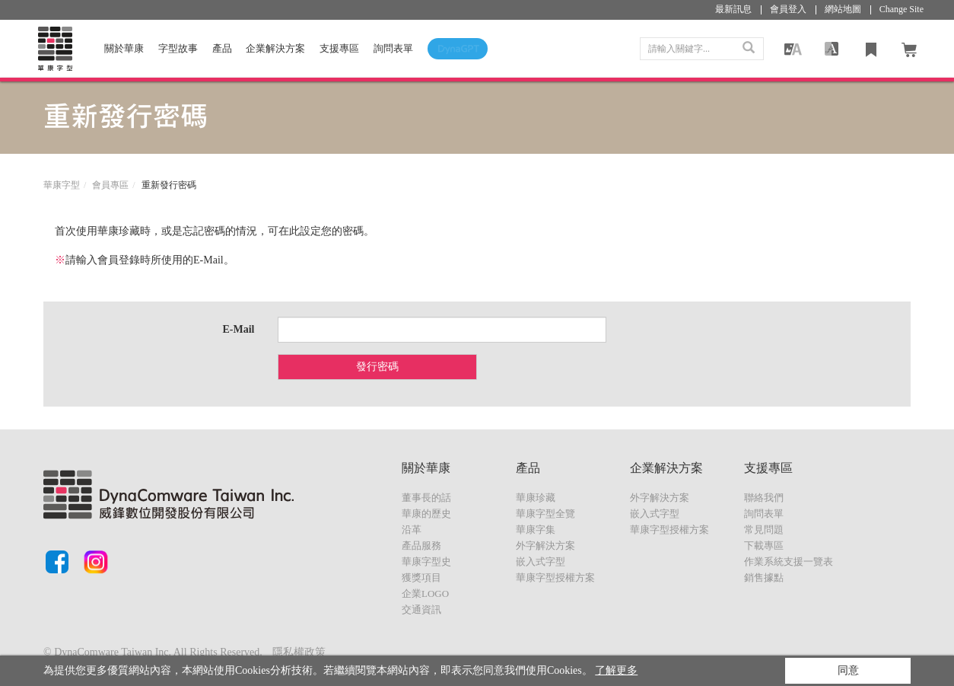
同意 (848, 670)
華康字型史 (426, 561)
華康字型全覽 (545, 513)
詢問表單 (764, 513)
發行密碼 (377, 366)
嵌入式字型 (540, 561)
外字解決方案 (545, 545)
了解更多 (616, 670)
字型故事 (178, 48)
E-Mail (239, 329)
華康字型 (61, 185)
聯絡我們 (764, 497)
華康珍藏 (535, 497)
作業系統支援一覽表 (788, 561)
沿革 (411, 529)
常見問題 (764, 529)
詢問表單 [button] (393, 48)
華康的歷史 (426, 513)
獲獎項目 (421, 577)
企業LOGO (425, 593)
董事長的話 (426, 497)
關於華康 (124, 48)
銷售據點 (764, 577)
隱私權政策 (299, 652)
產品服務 (421, 545)
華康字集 (535, 529)
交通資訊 (421, 609)
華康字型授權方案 (555, 577)
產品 (222, 48)
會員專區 (110, 185)
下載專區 (764, 545)
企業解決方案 (275, 48)
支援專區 (339, 48)
